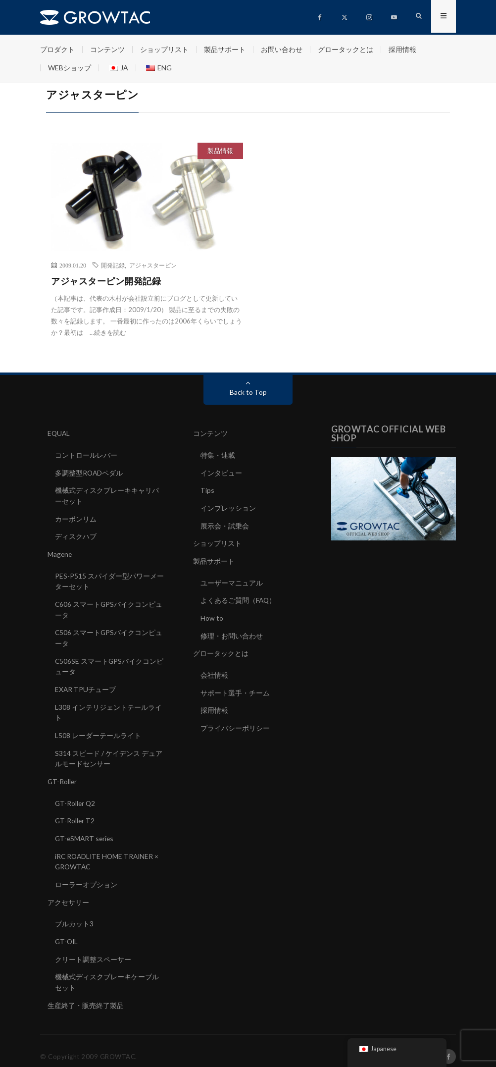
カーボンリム (76, 517)
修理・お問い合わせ (231, 632)
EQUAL (59, 433)
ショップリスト (164, 49)
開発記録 (113, 265)
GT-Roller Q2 (76, 795)
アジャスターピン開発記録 (106, 280)
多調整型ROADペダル (89, 472)
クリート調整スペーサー (93, 948)
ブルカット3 (74, 913)
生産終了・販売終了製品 (86, 993)
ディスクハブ (76, 534)
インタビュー (221, 472)
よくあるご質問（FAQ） (238, 597)
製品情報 (220, 151)
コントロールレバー (86, 454)
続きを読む (110, 332)
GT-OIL (67, 931)
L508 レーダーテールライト (98, 729)
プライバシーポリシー (235, 722)
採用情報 (402, 49)
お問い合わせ (281, 49)
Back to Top (248, 392)
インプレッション (228, 506)
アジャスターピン (153, 265)
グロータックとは (345, 49)
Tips (207, 489)
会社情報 (214, 670)
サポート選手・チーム (235, 688)
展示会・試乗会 (224, 524)
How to (211, 614)
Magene (60, 551)
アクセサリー (68, 892)
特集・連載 (217, 454)
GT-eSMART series (85, 830)
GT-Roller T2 (75, 812)
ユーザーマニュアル (231, 580)
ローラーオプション (86, 875)
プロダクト (57, 49)
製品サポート (225, 49)
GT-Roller (63, 774)
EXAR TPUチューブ (85, 684)
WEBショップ (69, 67)
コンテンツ (107, 49)
